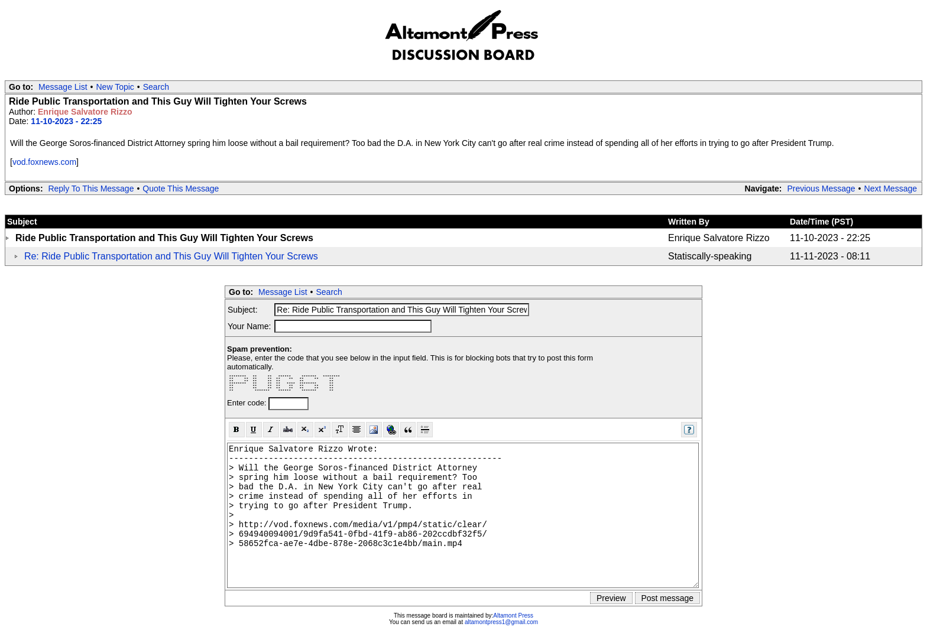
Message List (62, 87)
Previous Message (821, 188)
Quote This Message (180, 188)
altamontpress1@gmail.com (501, 622)
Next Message (890, 188)
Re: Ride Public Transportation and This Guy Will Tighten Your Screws (171, 256)
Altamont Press (513, 615)
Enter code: (247, 402)
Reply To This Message (91, 188)
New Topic (115, 87)
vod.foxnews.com (44, 162)
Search (156, 87)
